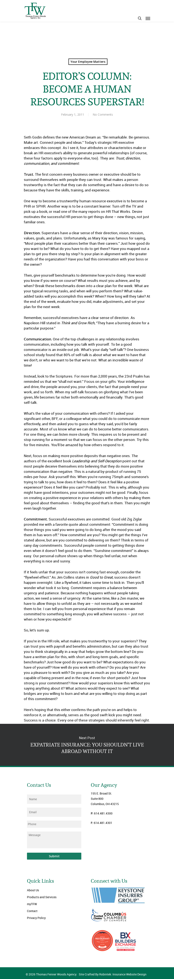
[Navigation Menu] (148, 18)
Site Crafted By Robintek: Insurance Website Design (112, 974)
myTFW (32, 904)
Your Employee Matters (88, 62)
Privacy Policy (36, 918)
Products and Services (41, 897)
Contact (32, 911)
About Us (33, 890)
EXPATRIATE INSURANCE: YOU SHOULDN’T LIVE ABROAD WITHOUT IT (87, 745)
